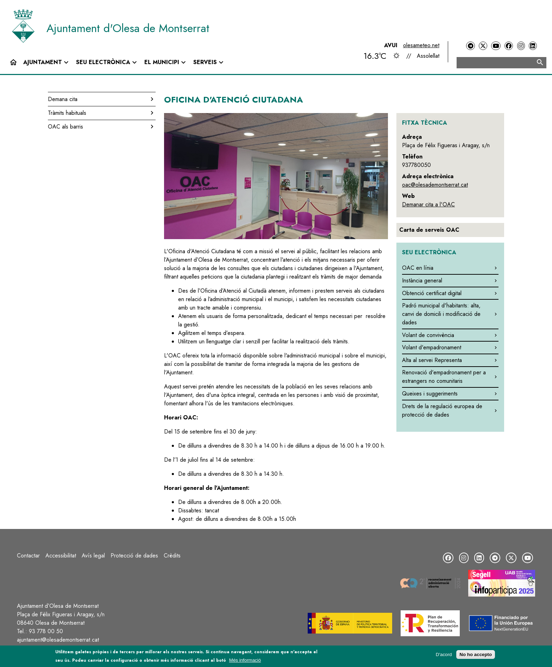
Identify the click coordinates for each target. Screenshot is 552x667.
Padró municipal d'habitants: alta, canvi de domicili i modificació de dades (441, 313)
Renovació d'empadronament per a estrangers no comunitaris (444, 376)
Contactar (28, 555)
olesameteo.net (421, 45)
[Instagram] (521, 46)
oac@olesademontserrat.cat (435, 185)
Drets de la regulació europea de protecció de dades (442, 410)
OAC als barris (65, 127)
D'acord (444, 655)
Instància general (422, 280)
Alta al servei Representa (432, 360)
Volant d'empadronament (431, 347)
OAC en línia (417, 268)
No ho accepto (475, 655)
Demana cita (62, 99)
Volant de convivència (428, 335)
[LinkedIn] (533, 46)
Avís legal (93, 555)
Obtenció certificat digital (432, 293)
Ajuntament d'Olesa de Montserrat (127, 28)
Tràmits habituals (67, 113)
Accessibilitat (60, 555)
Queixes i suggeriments (430, 393)
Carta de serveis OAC (429, 230)
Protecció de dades (134, 555)
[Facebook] (508, 46)
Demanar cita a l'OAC (428, 204)
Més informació (245, 660)
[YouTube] (495, 46)
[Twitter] (483, 46)
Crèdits (172, 555)
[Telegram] (470, 46)
